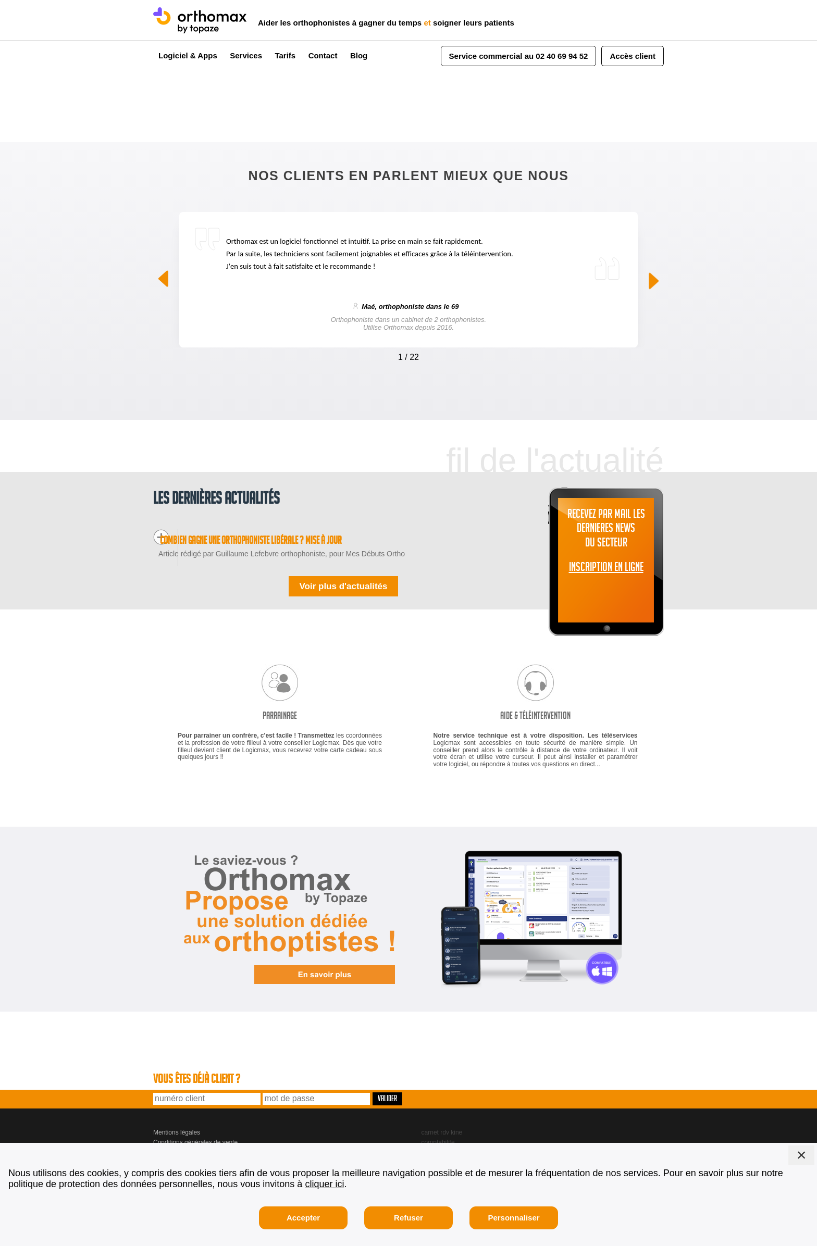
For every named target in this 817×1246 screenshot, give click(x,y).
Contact (323, 55)
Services (246, 55)
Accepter (303, 1217)
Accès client (632, 56)
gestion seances (444, 1136)
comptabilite (438, 1127)
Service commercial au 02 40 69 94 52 (518, 56)
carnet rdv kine (442, 1118)
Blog (358, 55)
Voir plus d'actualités (343, 571)
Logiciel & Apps (187, 55)
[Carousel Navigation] (408, 354)
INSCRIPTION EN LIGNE (606, 569)
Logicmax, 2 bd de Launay (190, 1136)
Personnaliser (513, 1217)
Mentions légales (176, 1118)
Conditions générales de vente (195, 1127)
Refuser (408, 1217)
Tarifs (285, 55)
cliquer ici (324, 1184)
